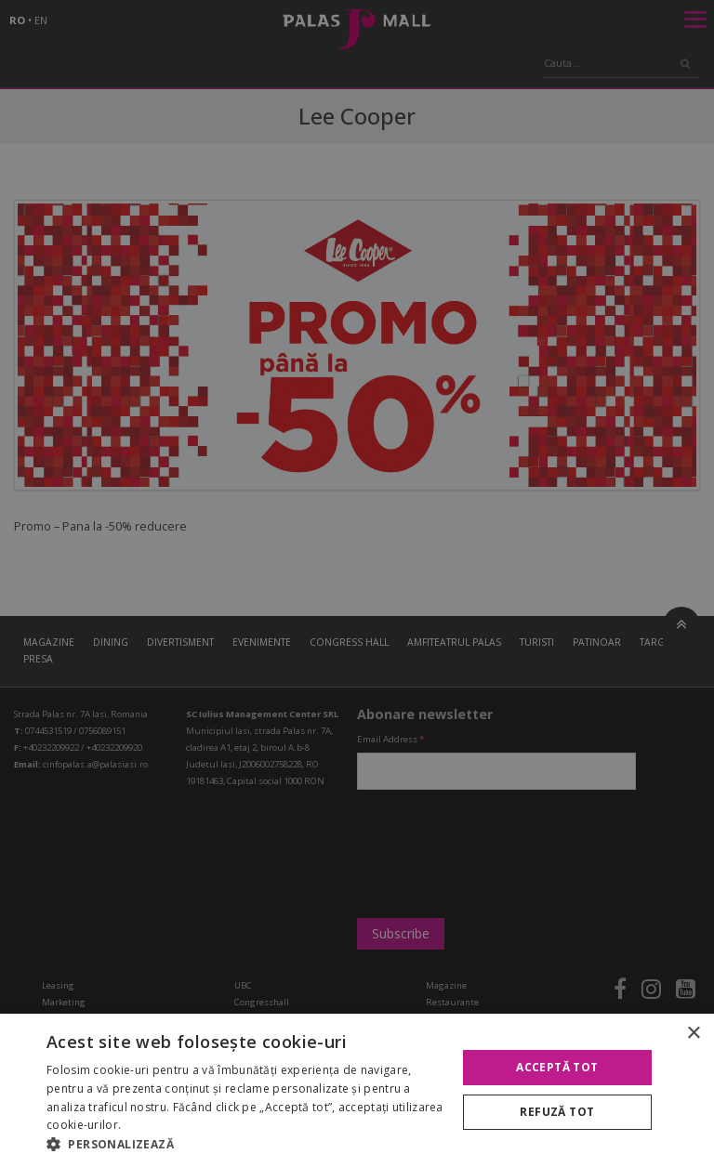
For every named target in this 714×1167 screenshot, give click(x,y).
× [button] (693, 1034)
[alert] (357, 583)
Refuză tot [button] (557, 1112)
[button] (245, 1143)
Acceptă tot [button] (557, 1067)
